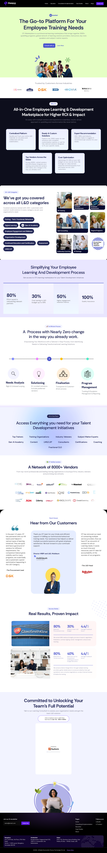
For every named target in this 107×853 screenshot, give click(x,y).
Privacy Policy (70, 850)
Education (78, 827)
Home (77, 822)
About (77, 831)
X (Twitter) (99, 824)
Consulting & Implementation (83, 824)
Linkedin (98, 822)
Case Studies (79, 829)
